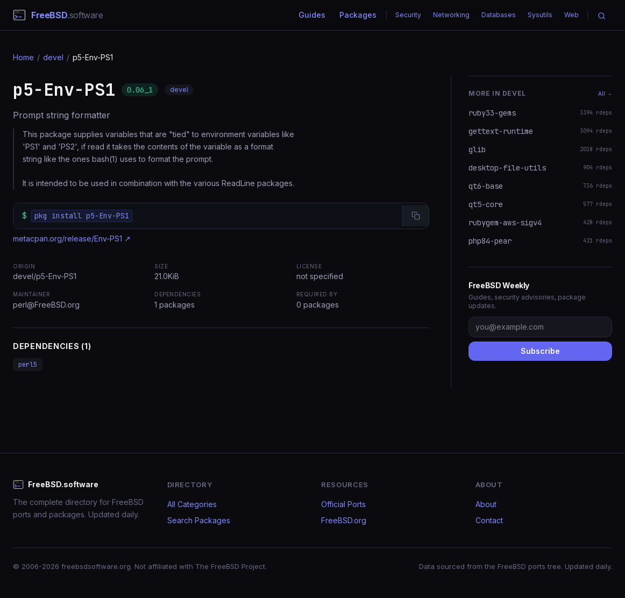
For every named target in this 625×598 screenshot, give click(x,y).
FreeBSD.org (343, 520)
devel (53, 57)
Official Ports (343, 504)
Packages (358, 14)
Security (408, 15)
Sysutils (540, 15)
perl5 (27, 364)
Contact (489, 520)
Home (23, 57)
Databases (498, 15)
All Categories (192, 504)
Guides (312, 14)
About (485, 504)
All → (605, 93)
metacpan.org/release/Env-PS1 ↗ (72, 238)
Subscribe (540, 350)
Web (571, 15)
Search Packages (198, 520)
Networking (451, 15)
